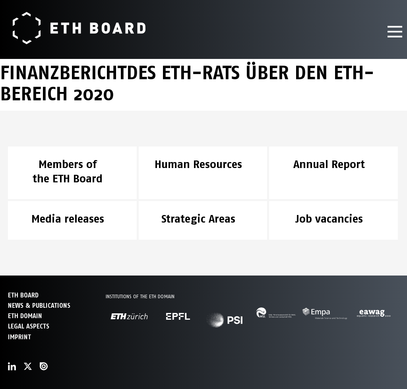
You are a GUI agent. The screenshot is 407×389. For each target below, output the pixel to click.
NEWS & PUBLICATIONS (39, 305)
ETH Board (23, 295)
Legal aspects (28, 326)
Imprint (19, 337)
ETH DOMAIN (25, 316)
